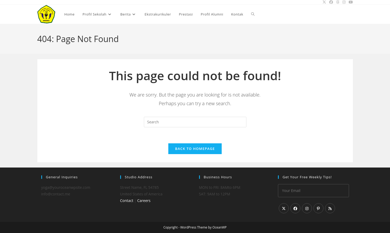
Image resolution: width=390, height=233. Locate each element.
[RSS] (330, 208)
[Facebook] (295, 208)
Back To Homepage (195, 148)
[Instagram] (307, 208)
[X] (284, 208)
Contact (126, 200)
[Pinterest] (318, 208)
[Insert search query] (195, 122)
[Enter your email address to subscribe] (313, 190)
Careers (143, 200)
